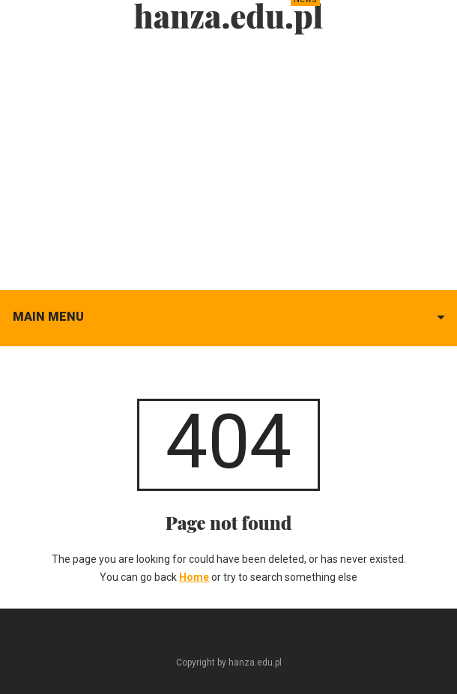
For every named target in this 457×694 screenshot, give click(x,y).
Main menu (48, 317)
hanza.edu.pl (229, 15)
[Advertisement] (228, 157)
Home (194, 577)
